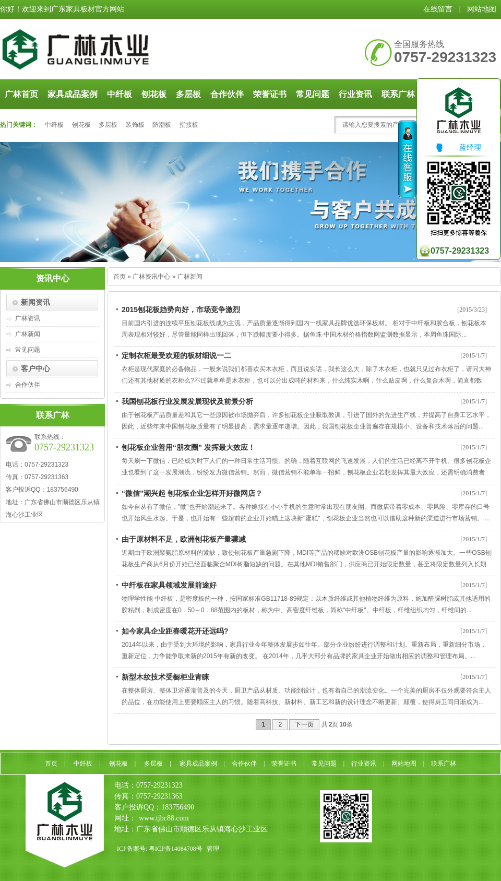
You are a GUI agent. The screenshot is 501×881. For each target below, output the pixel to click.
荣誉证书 (270, 94)
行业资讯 (355, 94)
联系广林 (443, 763)
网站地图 (481, 9)
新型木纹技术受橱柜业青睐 (165, 677)
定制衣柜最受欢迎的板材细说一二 (176, 355)
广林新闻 (27, 334)
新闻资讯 (35, 302)
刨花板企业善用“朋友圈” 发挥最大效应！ (188, 447)
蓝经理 (457, 147)
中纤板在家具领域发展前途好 (169, 585)
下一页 (304, 724)
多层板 (188, 94)
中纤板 (119, 94)
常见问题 (312, 94)
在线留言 (437, 9)
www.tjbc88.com (164, 818)
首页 (119, 276)
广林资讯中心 (151, 276)
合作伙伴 (227, 94)
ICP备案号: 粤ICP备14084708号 (159, 848)
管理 (213, 848)
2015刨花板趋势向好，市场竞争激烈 (181, 309)
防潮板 (161, 124)
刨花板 (153, 94)
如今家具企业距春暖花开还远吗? (175, 631)
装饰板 (135, 124)
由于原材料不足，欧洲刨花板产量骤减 (184, 539)
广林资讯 (27, 318)
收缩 (408, 159)
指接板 (189, 124)
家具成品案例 (72, 94)
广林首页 (21, 94)
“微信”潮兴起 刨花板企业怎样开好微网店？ (192, 493)
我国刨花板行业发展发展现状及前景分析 (187, 401)
